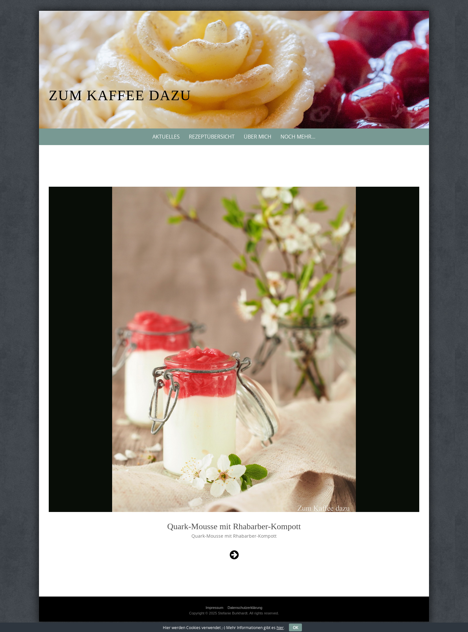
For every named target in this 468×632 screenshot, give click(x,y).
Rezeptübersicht (212, 136)
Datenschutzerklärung (245, 608)
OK (295, 627)
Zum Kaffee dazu (120, 95)
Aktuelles (166, 136)
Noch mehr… (298, 136)
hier (280, 627)
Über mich (257, 136)
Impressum (214, 608)
